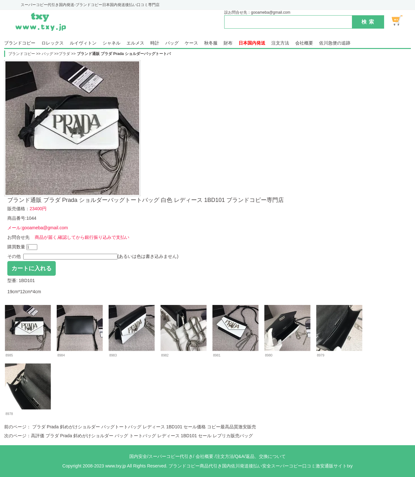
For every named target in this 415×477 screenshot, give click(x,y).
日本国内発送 (252, 43)
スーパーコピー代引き (170, 456)
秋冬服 (211, 43)
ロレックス (52, 43)
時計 (154, 43)
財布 (228, 43)
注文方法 (280, 43)
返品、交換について (266, 456)
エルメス (135, 43)
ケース (191, 43)
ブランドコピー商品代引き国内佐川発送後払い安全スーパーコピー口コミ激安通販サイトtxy (260, 465)
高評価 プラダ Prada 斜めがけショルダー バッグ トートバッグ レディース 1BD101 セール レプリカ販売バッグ (142, 435)
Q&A (239, 456)
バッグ (172, 43)
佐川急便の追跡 (334, 43)
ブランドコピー (19, 43)
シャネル (111, 43)
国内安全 (138, 456)
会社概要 (304, 43)
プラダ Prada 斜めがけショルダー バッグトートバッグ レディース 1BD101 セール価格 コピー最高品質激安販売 (143, 426)
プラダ (64, 54)
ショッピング (400, 20)
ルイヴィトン (83, 43)
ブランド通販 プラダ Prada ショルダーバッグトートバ (124, 54)
